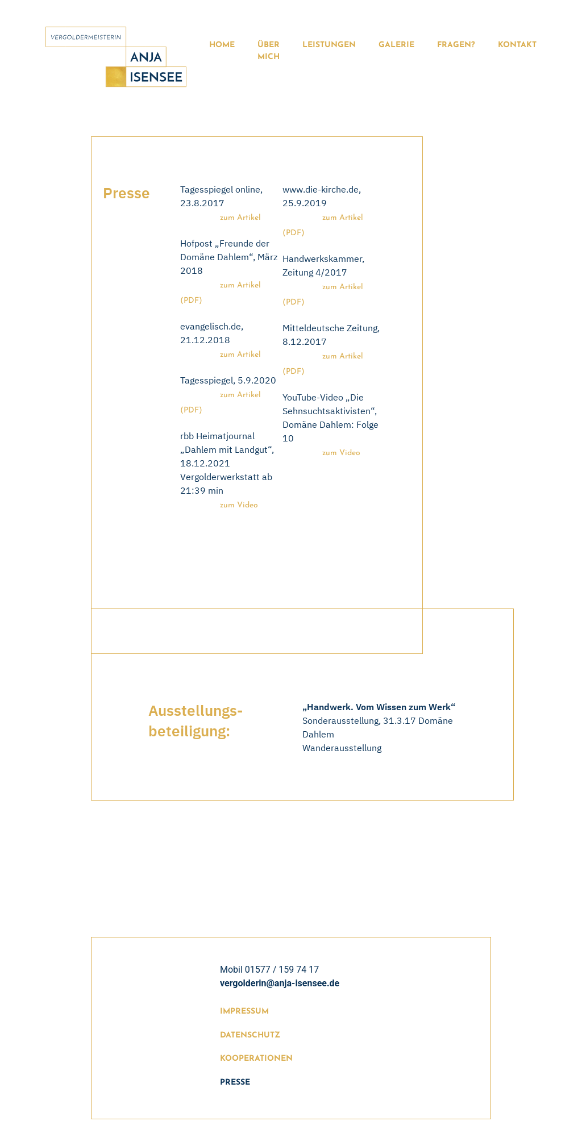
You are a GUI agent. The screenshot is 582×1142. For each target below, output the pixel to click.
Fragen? (456, 45)
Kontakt (517, 45)
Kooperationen (256, 1059)
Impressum (244, 1011)
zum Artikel (240, 218)
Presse (235, 1082)
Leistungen (329, 45)
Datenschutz (250, 1035)
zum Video (239, 505)
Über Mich (268, 51)
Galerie (396, 45)
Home (222, 45)
